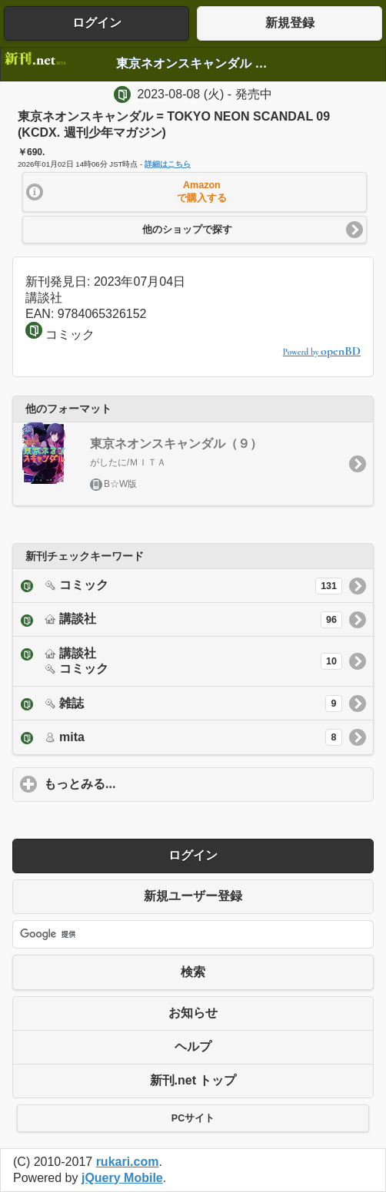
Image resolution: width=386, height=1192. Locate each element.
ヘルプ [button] (193, 1046)
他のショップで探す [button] (187, 229)
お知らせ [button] (193, 1012)
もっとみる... (151, 783)
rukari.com (127, 1161)
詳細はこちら (168, 164)
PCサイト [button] (193, 1118)
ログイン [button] (96, 22)
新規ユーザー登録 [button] (193, 895)
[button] (195, 192)
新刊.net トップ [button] (193, 1080)
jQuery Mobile (122, 1177)
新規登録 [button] (289, 22)
